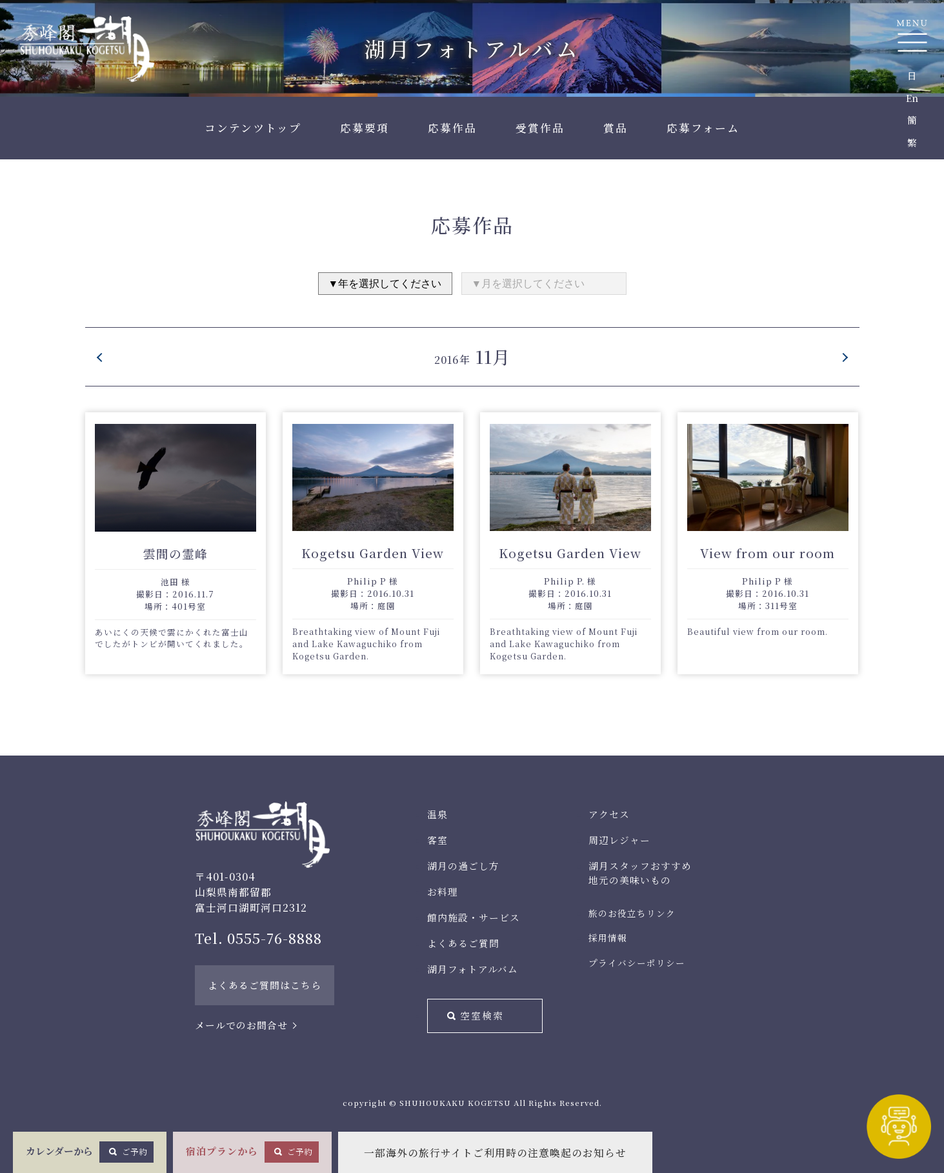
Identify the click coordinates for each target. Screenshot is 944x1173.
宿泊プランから (252, 1151)
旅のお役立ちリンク (632, 913)
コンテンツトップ (253, 127)
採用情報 (607, 937)
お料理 (442, 891)
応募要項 (364, 127)
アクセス (609, 814)
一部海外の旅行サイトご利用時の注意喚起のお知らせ (495, 1152)
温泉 (437, 814)
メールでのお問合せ (241, 1025)
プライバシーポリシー (636, 962)
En (912, 98)
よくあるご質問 (463, 943)
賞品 (615, 127)
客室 (437, 840)
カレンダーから (90, 1151)
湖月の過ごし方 (463, 865)
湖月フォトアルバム (472, 969)
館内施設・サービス (473, 917)
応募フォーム (703, 127)
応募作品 (452, 127)
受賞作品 (540, 127)
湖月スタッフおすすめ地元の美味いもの (640, 873)
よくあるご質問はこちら (264, 985)
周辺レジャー (619, 840)
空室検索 (482, 1015)
